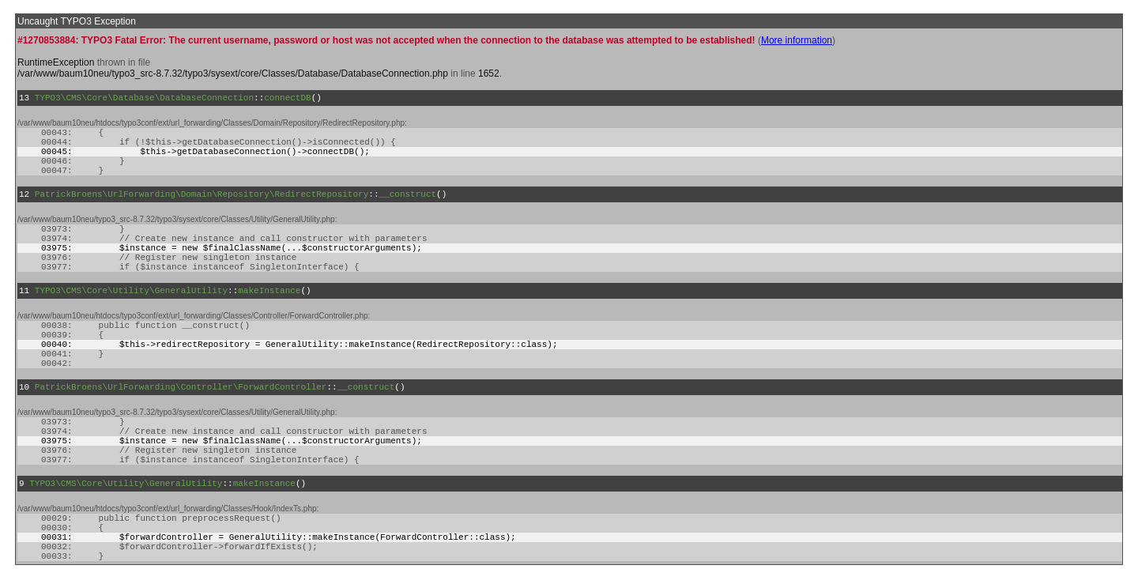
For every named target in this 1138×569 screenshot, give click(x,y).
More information (796, 40)
